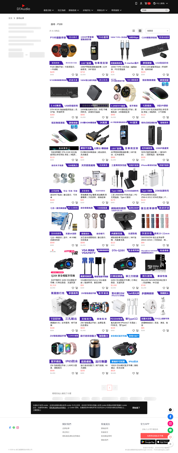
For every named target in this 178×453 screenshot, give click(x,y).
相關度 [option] (150, 31)
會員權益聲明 (106, 436)
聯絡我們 (104, 440)
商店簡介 (66, 432)
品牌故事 (66, 428)
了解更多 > (37, 410)
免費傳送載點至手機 (155, 436)
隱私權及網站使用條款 (71, 436)
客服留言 (104, 432)
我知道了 (136, 408)
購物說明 (104, 428)
